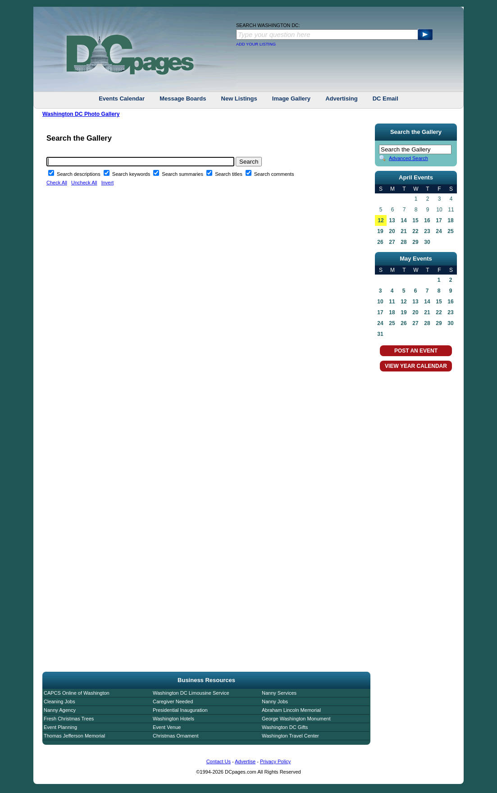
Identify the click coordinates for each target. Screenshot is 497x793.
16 (427, 220)
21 (403, 231)
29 (415, 242)
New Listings (239, 98)
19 (380, 231)
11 (392, 301)
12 (380, 220)
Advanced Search (408, 158)
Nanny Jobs (275, 701)
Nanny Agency (60, 710)
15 (415, 220)
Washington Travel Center (290, 735)
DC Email (385, 98)
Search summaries (183, 174)
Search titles (229, 174)
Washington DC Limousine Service (191, 693)
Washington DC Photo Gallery (81, 114)
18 (450, 220)
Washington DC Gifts (285, 727)
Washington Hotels (173, 718)
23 (427, 231)
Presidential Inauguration (180, 710)
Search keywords (131, 174)
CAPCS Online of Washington (76, 693)
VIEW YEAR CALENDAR (416, 366)
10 (380, 301)
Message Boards (183, 98)
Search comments (274, 174)
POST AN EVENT (416, 351)
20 (392, 231)
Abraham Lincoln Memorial (291, 710)
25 (450, 231)
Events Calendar (122, 98)
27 (392, 242)
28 (403, 242)
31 (380, 334)
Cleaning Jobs (59, 701)
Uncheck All (84, 182)
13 (392, 220)
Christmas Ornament (175, 735)
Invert (107, 182)
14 (403, 220)
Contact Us (218, 761)
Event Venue (167, 727)
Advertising (341, 98)
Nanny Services (279, 693)
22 (415, 231)
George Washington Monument (296, 718)
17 (439, 220)
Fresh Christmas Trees (69, 718)
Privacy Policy (275, 761)
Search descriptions (79, 174)
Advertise (245, 761)
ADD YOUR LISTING (256, 44)
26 (380, 242)
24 (439, 231)
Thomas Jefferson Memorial (74, 735)
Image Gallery (291, 98)
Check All (56, 182)
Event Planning (60, 727)
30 (427, 242)
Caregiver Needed (173, 701)
